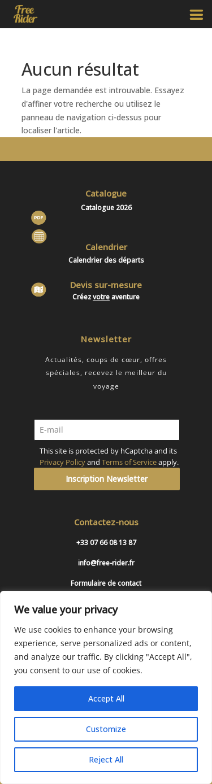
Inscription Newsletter (107, 478)
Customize (106, 729)
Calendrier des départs (106, 260)
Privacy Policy (62, 462)
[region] (106, 687)
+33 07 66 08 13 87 (106, 542)
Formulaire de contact (106, 583)
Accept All (106, 698)
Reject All (106, 759)
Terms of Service (129, 462)
